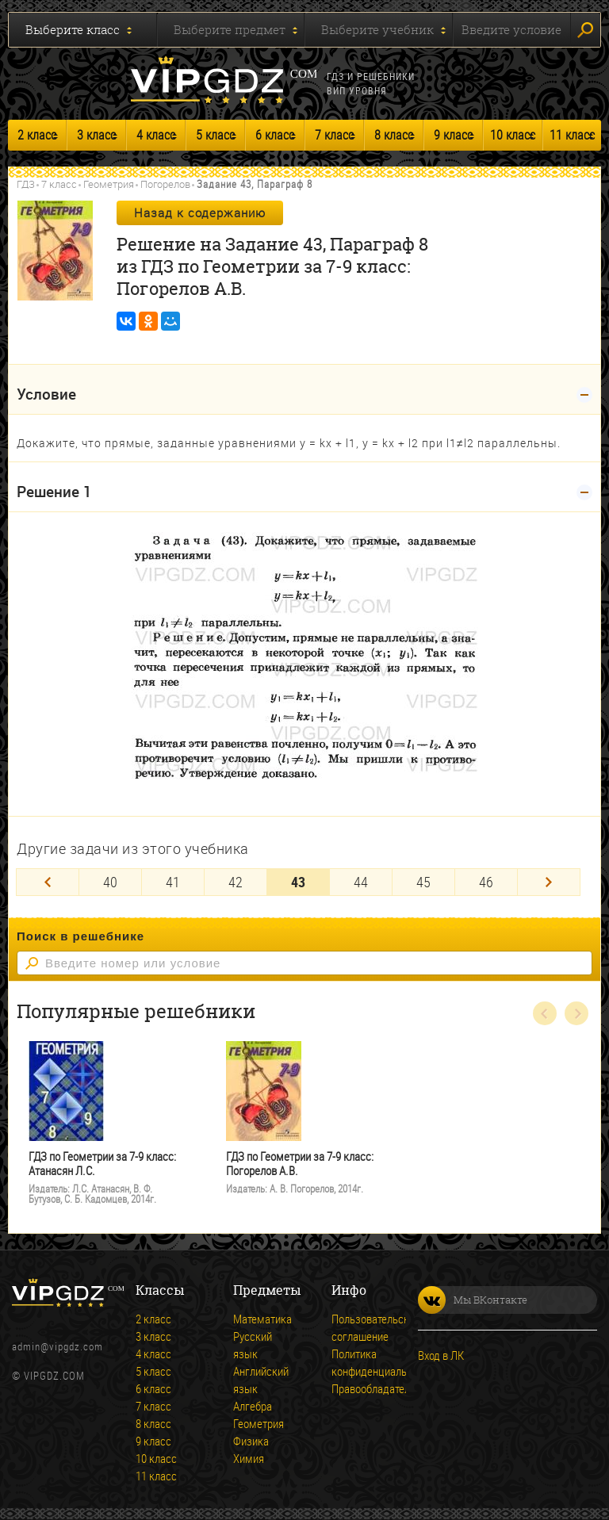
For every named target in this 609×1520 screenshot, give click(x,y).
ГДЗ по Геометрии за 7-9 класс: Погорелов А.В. (299, 1163)
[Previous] (48, 882)
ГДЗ (26, 184)
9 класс (453, 135)
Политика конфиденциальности (353, 1362)
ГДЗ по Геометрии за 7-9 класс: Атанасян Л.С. (102, 1163)
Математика (255, 1319)
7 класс (334, 135)
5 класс (215, 135)
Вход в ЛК (441, 1355)
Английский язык (255, 1379)
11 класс (572, 135)
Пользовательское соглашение (353, 1327)
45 (423, 881)
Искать (585, 30)
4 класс (155, 135)
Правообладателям (353, 1388)
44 (361, 881)
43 (298, 881)
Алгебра (252, 1406)
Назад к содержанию (200, 212)
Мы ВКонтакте (472, 1300)
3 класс (96, 135)
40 (110, 881)
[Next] (549, 882)
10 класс (512, 135)
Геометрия (108, 184)
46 (486, 881)
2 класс (36, 135)
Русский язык (252, 1344)
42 (235, 881)
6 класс (274, 135)
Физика (251, 1441)
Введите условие (511, 29)
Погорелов (165, 184)
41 (173, 881)
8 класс (393, 135)
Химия (248, 1458)
